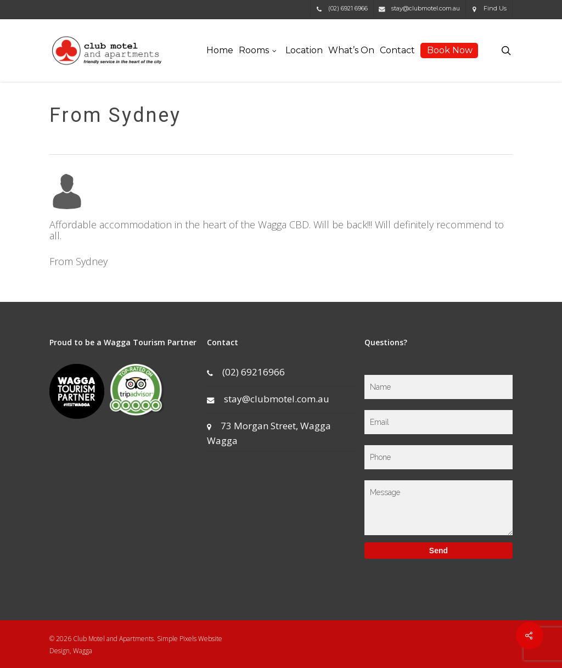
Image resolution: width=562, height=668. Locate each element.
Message (438, 507)
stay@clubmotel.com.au (268, 398)
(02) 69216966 (246, 372)
